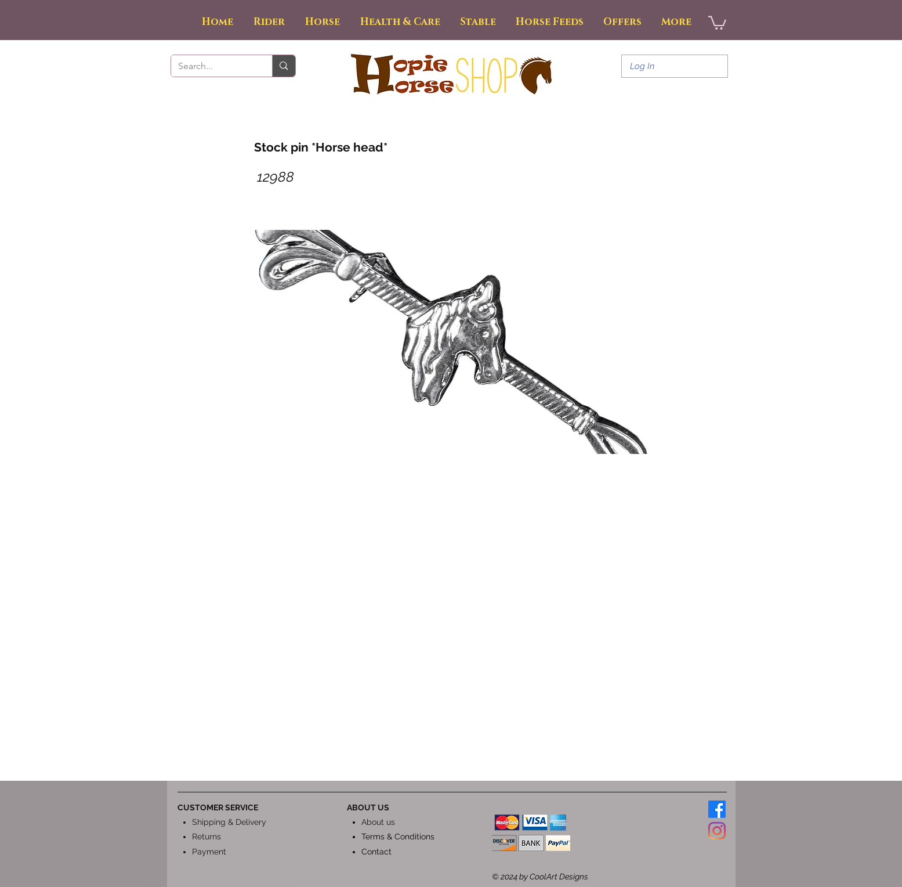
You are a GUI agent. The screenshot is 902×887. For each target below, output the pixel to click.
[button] (717, 22)
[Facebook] (717, 809)
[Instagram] (717, 830)
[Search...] (213, 66)
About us (378, 822)
